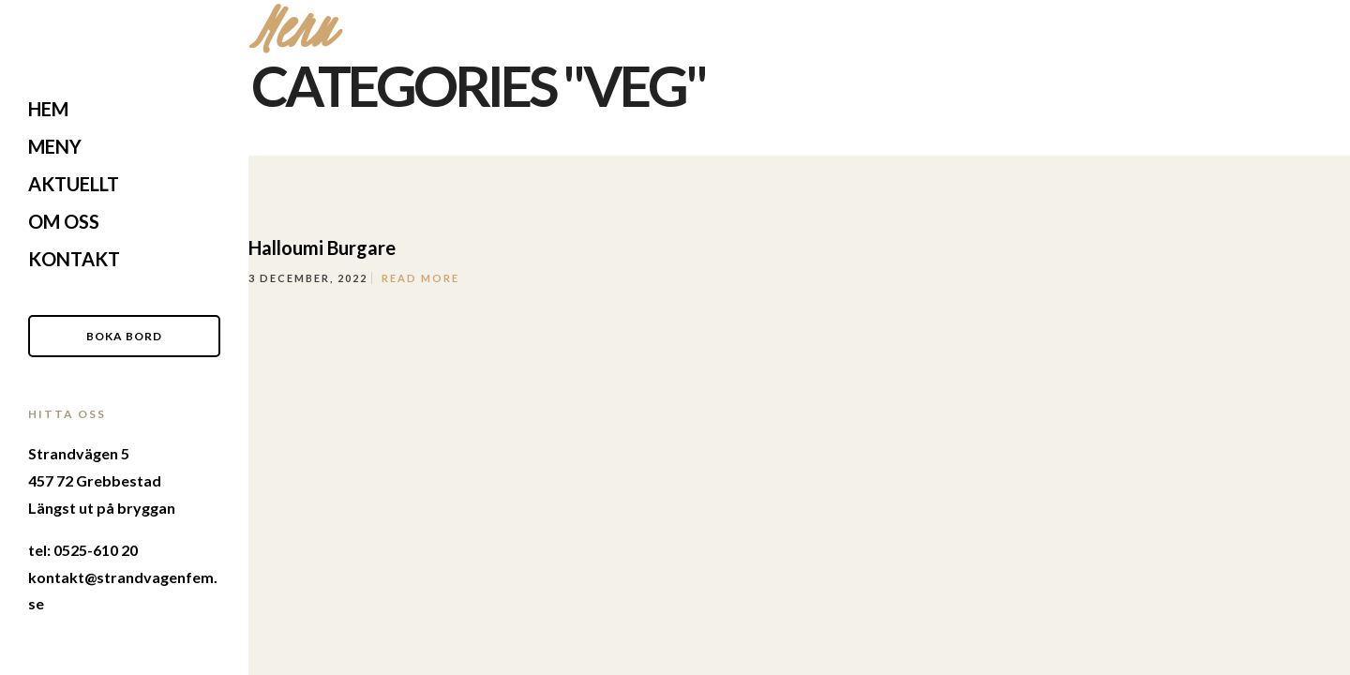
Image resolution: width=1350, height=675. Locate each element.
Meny (55, 146)
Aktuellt (73, 183)
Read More (420, 278)
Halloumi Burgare (322, 247)
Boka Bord (124, 336)
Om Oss (63, 221)
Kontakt (74, 259)
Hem (48, 109)
